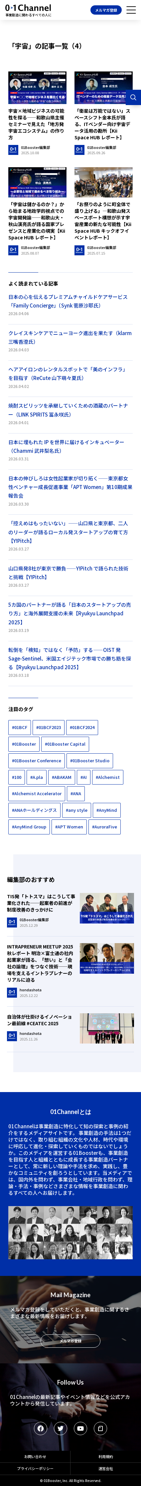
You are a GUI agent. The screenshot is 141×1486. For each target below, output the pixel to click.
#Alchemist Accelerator (37, 793)
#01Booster (24, 744)
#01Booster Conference (36, 760)
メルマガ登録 (106, 10)
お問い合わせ (35, 1456)
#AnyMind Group (29, 826)
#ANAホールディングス (34, 810)
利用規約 (105, 1456)
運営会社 (105, 1468)
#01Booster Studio (89, 760)
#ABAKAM (61, 777)
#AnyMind (106, 810)
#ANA (75, 793)
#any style (76, 810)
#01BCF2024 (82, 727)
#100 (16, 777)
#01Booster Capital (65, 744)
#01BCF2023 (48, 727)
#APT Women (69, 826)
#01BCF (19, 727)
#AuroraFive (104, 826)
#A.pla (36, 777)
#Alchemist (108, 777)
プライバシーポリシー (35, 1468)
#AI (83, 777)
